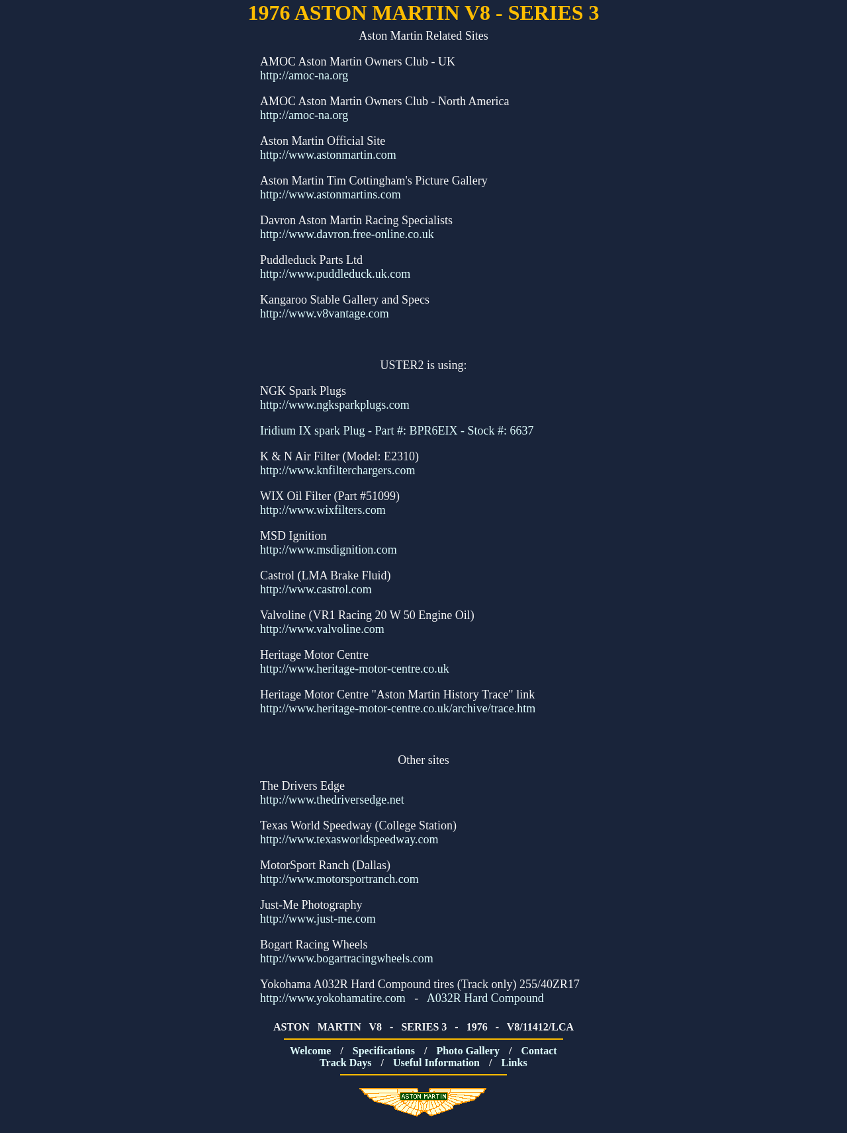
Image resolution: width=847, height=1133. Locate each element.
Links (515, 1062)
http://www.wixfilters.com (323, 510)
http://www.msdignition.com (328, 549)
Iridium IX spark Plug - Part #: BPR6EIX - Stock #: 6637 (396, 430)
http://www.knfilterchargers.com (337, 470)
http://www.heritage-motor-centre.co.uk (354, 668)
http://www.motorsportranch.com (339, 879)
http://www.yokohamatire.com (333, 998)
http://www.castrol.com (316, 589)
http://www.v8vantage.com (324, 313)
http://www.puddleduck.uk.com (335, 273)
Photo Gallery (469, 1050)
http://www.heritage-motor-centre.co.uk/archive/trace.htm (397, 708)
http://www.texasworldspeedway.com (349, 839)
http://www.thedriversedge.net (332, 799)
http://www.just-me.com (318, 918)
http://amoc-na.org (304, 75)
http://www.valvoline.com (322, 629)
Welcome (312, 1050)
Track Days (346, 1062)
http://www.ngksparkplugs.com (335, 404)
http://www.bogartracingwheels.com (346, 958)
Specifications (385, 1050)
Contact (539, 1050)
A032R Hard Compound (485, 998)
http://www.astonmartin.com (328, 154)
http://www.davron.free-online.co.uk (347, 234)
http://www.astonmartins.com (330, 194)
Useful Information (438, 1062)
